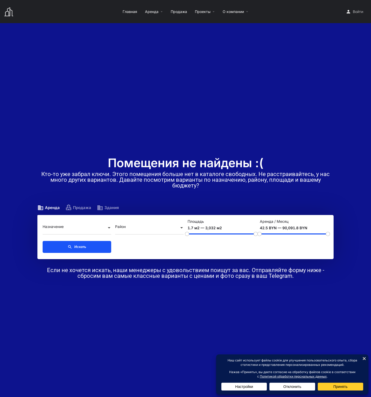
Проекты (202, 11)
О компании (233, 11)
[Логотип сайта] (9, 11)
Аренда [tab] (48, 208)
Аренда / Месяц (274, 221)
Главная (130, 11)
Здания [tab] (108, 208)
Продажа (179, 11)
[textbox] (77, 228)
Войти (358, 11)
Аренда (151, 11)
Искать (77, 247)
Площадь (196, 221)
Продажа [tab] (78, 208)
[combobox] (77, 228)
